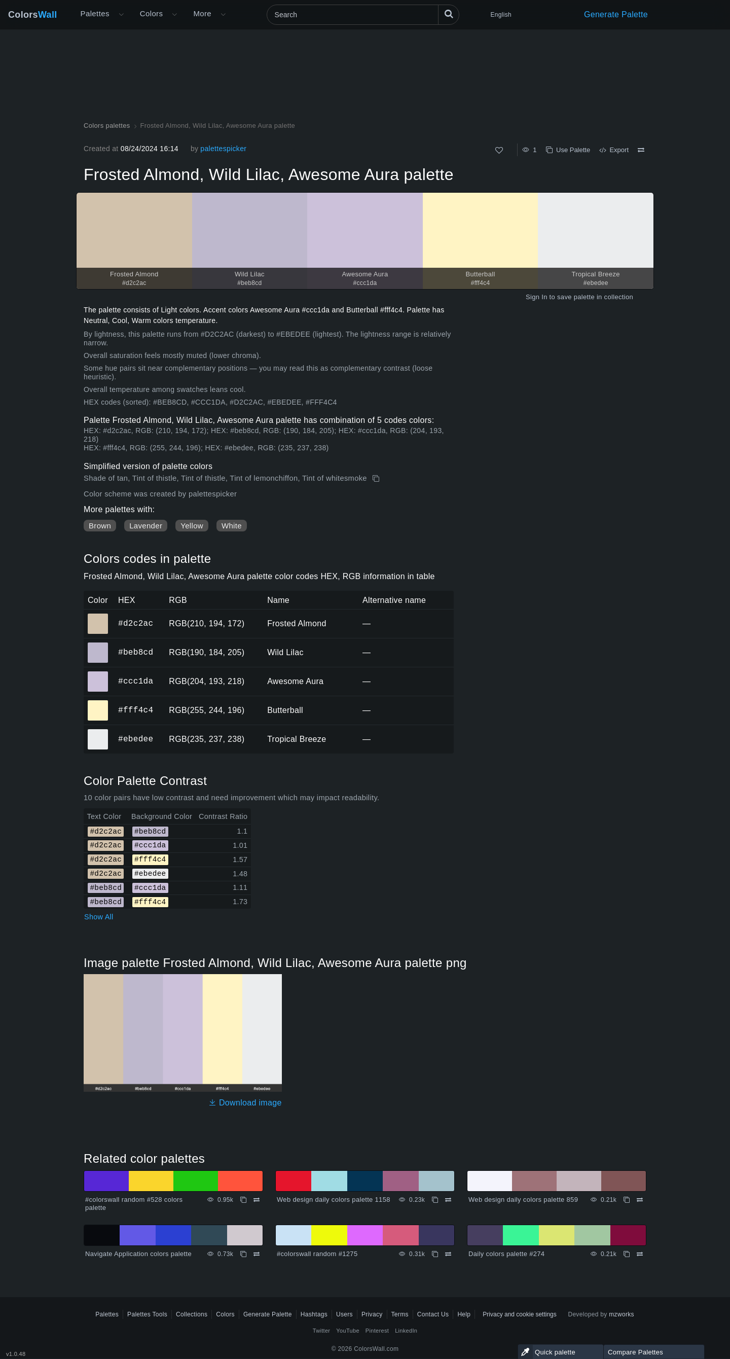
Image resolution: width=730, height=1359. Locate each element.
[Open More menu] (121, 14)
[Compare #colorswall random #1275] (448, 1254)
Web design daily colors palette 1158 (333, 1199)
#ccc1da (135, 681)
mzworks (621, 1314)
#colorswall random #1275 (317, 1254)
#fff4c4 (135, 710)
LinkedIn (406, 1331)
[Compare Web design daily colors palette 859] (639, 1200)
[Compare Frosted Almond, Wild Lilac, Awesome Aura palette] (641, 150)
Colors (32, 15)
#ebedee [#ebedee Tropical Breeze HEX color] (98, 732)
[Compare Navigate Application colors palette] (256, 1254)
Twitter (322, 1331)
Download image (245, 1102)
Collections (191, 1314)
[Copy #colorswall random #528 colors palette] (243, 1200)
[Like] (499, 150)
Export (614, 150)
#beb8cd (135, 652)
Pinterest (377, 1331)
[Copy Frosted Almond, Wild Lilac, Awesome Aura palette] (377, 479)
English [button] (501, 14)
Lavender (145, 525)
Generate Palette (616, 14)
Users (344, 1314)
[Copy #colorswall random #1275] (435, 1254)
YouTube (347, 1331)
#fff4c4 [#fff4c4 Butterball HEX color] (98, 703)
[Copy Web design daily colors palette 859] (626, 1200)
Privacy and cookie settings (519, 1314)
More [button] (202, 13)
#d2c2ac (135, 623)
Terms (400, 1314)
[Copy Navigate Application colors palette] (243, 1254)
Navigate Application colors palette (138, 1254)
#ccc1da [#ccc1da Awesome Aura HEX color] (98, 674)
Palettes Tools (147, 1314)
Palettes (95, 13)
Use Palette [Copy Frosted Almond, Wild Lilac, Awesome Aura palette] (568, 150)
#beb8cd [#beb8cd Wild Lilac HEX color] (98, 645)
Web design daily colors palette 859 (523, 1199)
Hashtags (314, 1314)
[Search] (363, 15)
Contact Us (433, 1314)
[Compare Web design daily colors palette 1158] (448, 1200)
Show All (99, 917)
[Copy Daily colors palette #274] (626, 1254)
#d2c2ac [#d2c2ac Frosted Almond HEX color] (98, 617)
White (232, 525)
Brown (100, 525)
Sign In (537, 297)
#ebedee (135, 738)
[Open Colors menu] (174, 14)
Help (463, 1314)
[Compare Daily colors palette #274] (639, 1254)
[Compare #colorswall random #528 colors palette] (256, 1200)
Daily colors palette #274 (506, 1254)
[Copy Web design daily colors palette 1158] (435, 1200)
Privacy (372, 1314)
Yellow (191, 525)
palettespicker (223, 149)
